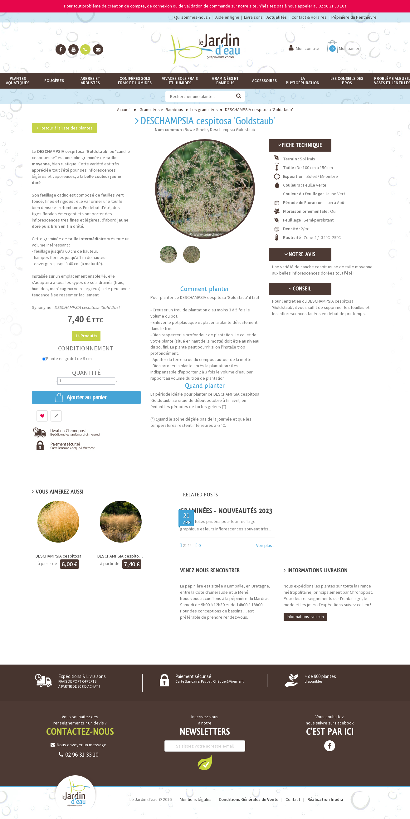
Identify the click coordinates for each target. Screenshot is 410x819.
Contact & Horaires (309, 17)
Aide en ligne (227, 17)
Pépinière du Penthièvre (354, 17)
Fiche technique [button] (300, 145)
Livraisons (253, 17)
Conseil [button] (300, 288)
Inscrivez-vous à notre (204, 720)
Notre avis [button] (300, 254)
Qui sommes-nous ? (192, 17)
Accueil (123, 109)
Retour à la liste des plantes (65, 128)
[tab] (300, 145)
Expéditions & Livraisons (82, 681)
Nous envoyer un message (78, 745)
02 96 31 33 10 (78, 754)
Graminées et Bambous (161, 109)
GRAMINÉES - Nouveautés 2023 (226, 511)
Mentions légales (196, 799)
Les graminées (204, 109)
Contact (293, 799)
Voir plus (265, 545)
